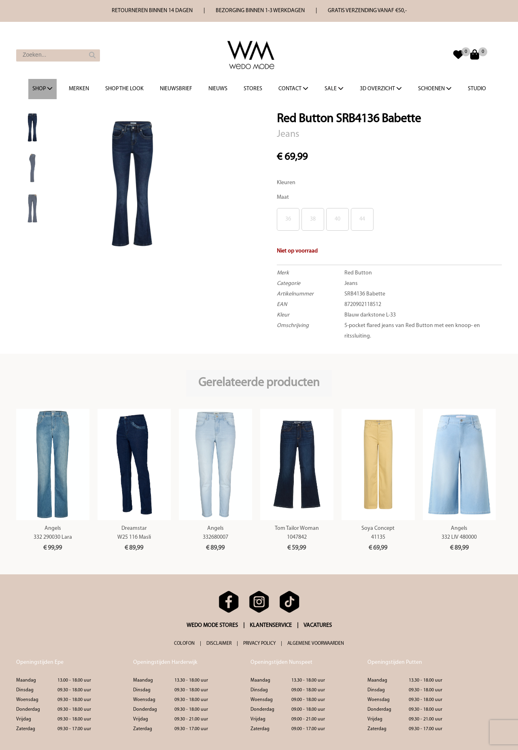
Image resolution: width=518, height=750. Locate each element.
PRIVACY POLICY (259, 643)
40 (337, 219)
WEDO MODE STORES (212, 626)
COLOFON (184, 643)
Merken (79, 89)
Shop (42, 88)
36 (288, 219)
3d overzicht (381, 88)
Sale (334, 88)
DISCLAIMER (218, 643)
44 (362, 219)
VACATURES (318, 626)
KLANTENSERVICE (271, 626)
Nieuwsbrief (176, 89)
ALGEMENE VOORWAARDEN (315, 643)
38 (313, 219)
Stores (253, 89)
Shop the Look (124, 89)
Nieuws (217, 89)
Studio (477, 89)
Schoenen (435, 88)
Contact (293, 88)
